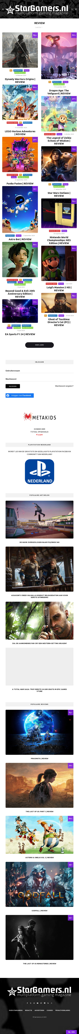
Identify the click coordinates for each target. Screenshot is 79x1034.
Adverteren (39, 1010)
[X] (30, 1003)
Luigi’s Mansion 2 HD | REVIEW (59, 289)
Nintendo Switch (12, 122)
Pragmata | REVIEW (39, 758)
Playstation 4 (28, 280)
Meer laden (39, 345)
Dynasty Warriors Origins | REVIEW (20, 80)
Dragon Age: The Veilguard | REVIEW (59, 92)
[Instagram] (34, 1003)
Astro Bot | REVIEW (20, 239)
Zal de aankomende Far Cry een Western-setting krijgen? (39, 643)
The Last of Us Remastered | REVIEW (39, 964)
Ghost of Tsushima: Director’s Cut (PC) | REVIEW (59, 322)
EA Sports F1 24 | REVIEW (20, 334)
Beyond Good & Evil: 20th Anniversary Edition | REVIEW (20, 293)
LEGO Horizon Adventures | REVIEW (20, 133)
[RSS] (48, 1003)
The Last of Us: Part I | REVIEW (39, 812)
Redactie (28, 1010)
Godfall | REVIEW (39, 911)
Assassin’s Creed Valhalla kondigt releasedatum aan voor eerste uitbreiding (39, 596)
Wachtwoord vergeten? (64, 386)
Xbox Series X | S (20, 72)
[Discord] (44, 1003)
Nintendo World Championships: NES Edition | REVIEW (59, 240)
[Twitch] (41, 1003)
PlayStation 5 (18, 70)
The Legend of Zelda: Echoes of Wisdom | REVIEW (58, 140)
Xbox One (28, 282)
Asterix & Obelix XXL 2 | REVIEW (39, 857)
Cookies (50, 1010)
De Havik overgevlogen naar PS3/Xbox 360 (39, 542)
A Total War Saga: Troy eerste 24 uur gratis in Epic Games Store (39, 690)
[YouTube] (37, 1003)
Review (26, 70)
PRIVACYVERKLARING (62, 1010)
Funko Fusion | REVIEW (20, 183)
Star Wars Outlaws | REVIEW (59, 194)
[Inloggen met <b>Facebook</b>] (20, 395)
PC (11, 70)
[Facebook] (27, 1003)
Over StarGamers (16, 1010)
